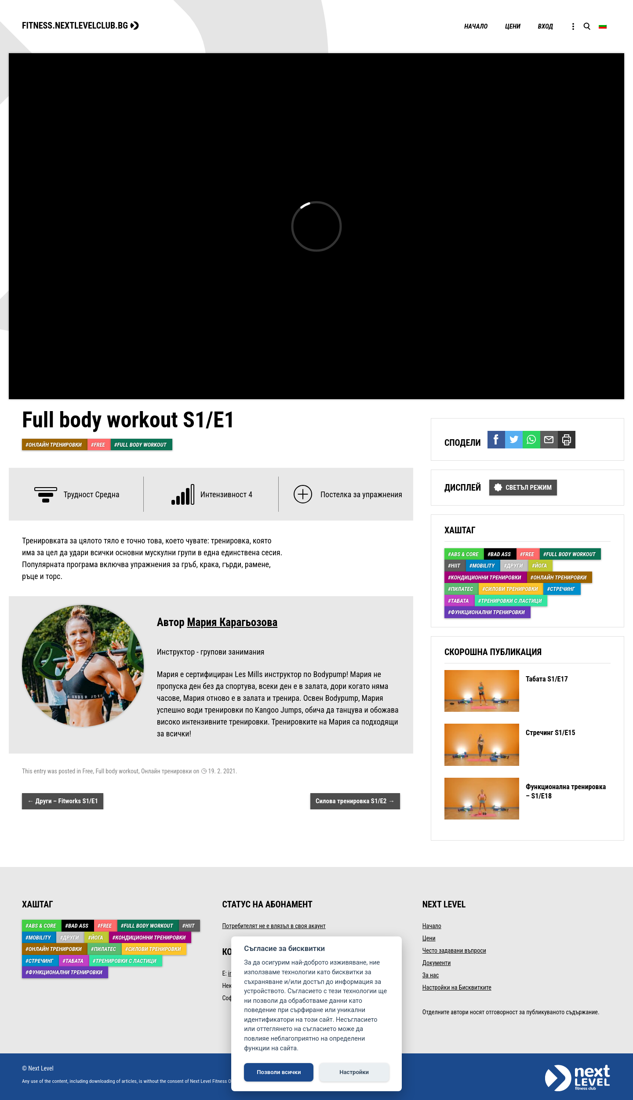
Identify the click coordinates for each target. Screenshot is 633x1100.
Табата (460, 600)
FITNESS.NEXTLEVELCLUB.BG (75, 25)
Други (515, 565)
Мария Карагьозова (232, 622)
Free (99, 444)
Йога (541, 565)
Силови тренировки (511, 589)
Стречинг (562, 589)
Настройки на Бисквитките (456, 987)
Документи (436, 962)
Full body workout (141, 444)
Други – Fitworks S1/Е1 (62, 801)
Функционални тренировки (488, 612)
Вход (545, 26)
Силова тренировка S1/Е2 (355, 801)
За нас (430, 975)
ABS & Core (465, 554)
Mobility (483, 565)
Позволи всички (279, 1072)
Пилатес (462, 589)
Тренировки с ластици (511, 600)
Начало (475, 26)
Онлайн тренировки (55, 444)
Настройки (354, 1072)
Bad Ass (501, 554)
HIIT (455, 565)
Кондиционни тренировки (486, 577)
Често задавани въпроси (454, 950)
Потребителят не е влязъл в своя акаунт (273, 925)
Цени (512, 26)
